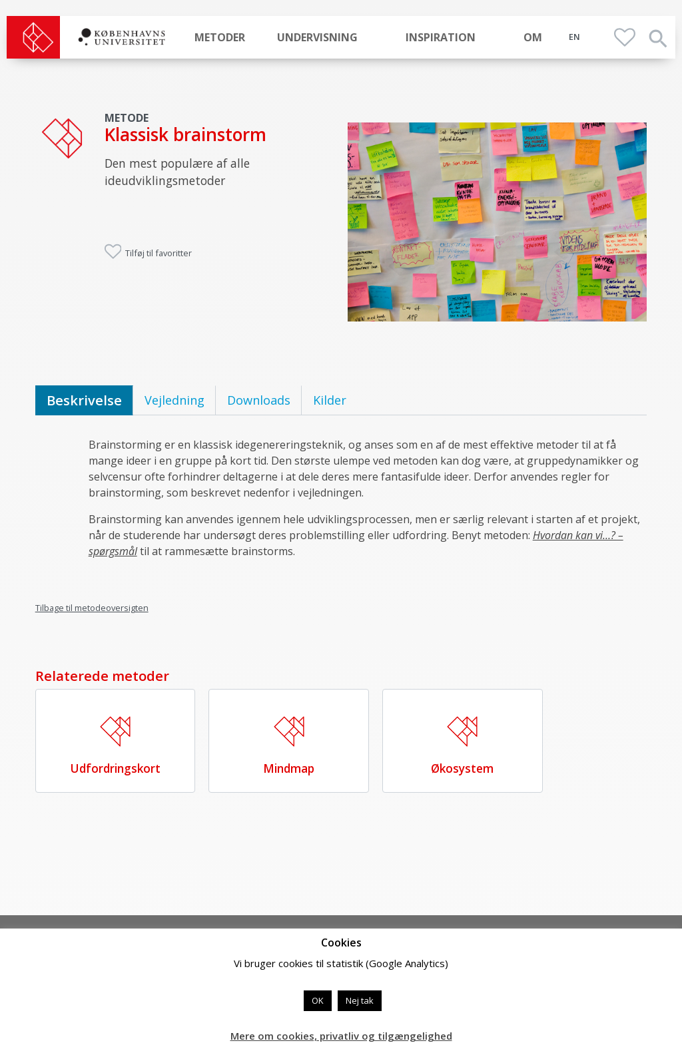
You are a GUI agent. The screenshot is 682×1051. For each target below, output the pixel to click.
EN (574, 37)
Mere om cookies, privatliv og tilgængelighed (341, 1035)
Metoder (219, 37)
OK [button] (318, 1000)
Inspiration (441, 37)
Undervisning (317, 37)
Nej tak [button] (360, 1000)
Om (532, 37)
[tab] (84, 400)
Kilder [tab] (329, 400)
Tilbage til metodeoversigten (92, 608)
